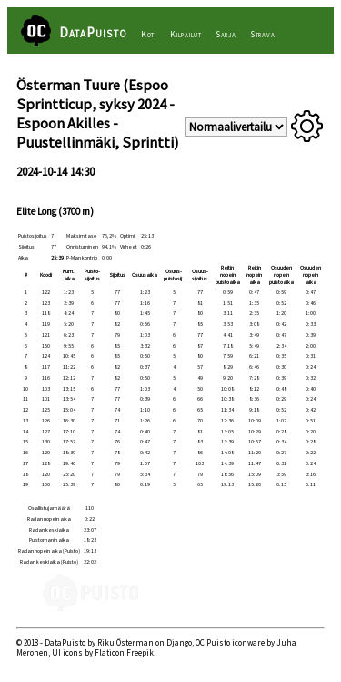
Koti (148, 34)
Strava (263, 34)
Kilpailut (186, 34)
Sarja (226, 34)
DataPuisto (93, 32)
